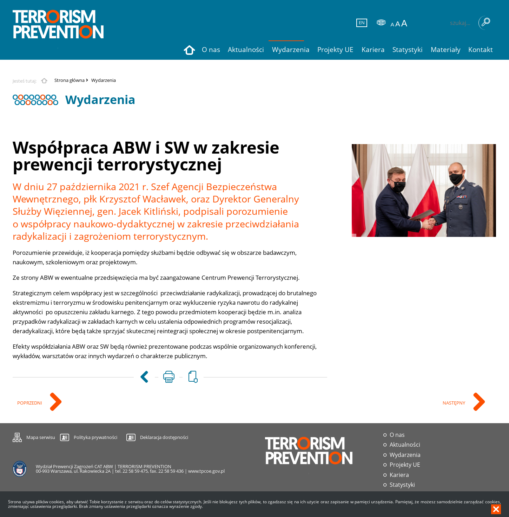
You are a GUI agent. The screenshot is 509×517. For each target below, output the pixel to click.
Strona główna (69, 80)
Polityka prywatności (95, 437)
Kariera (399, 475)
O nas (397, 435)
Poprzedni (29, 401)
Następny (453, 401)
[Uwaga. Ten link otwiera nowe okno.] (168, 377)
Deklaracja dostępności (164, 437)
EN (361, 22)
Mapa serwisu (34, 436)
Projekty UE (405, 464)
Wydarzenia (103, 80)
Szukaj (485, 23)
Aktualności (405, 444)
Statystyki (402, 485)
